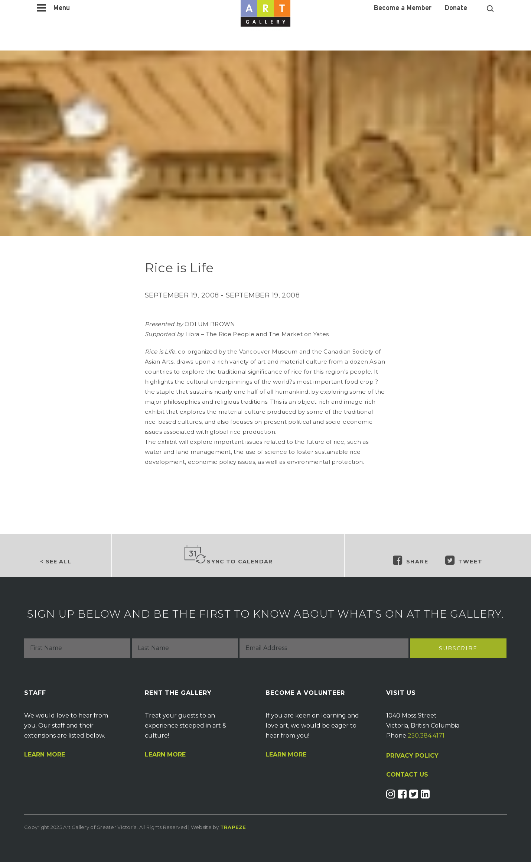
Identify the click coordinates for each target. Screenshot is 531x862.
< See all (55, 561)
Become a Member (402, 8)
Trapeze (233, 827)
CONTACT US (407, 775)
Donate (456, 8)
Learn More (44, 755)
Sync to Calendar (228, 555)
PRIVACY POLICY (412, 755)
